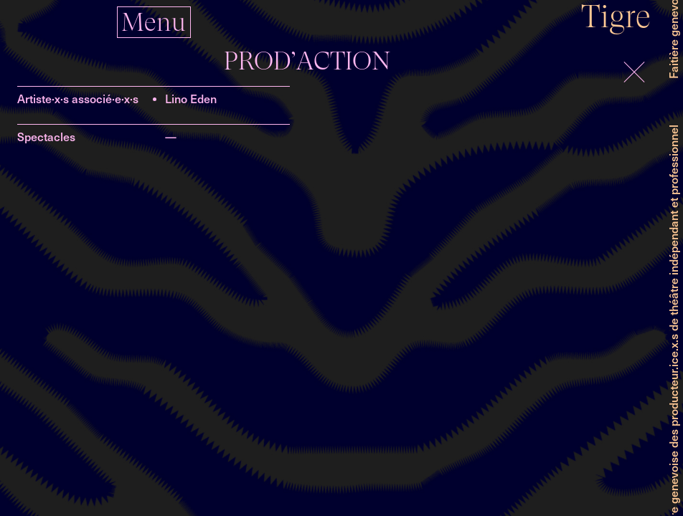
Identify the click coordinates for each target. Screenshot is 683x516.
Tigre (616, 16)
